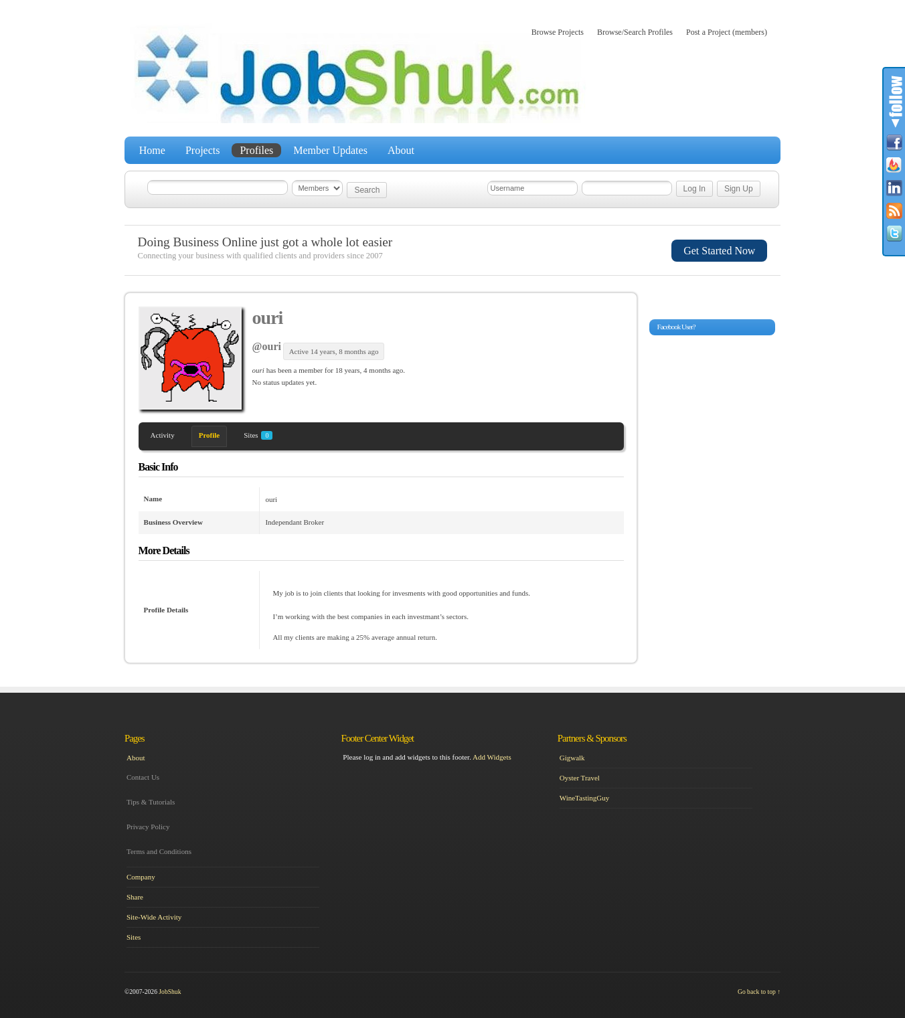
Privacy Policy (148, 827)
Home (152, 150)
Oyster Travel (580, 778)
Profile (209, 435)
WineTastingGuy (585, 798)
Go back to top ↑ (759, 991)
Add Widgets (492, 757)
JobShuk (170, 991)
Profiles (256, 150)
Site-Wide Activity (154, 917)
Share (135, 897)
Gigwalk (572, 758)
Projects (202, 150)
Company (141, 877)
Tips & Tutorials (151, 802)
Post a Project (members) (726, 32)
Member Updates (330, 150)
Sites (258, 435)
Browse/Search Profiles (635, 32)
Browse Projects (557, 32)
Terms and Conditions (159, 851)
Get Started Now (719, 250)
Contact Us (143, 777)
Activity (163, 435)
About (401, 150)
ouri (267, 317)
